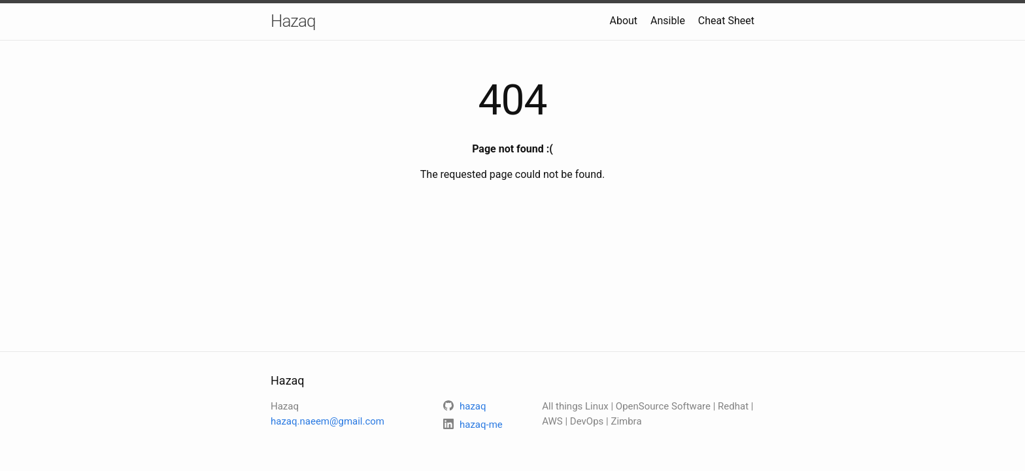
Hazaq (293, 21)
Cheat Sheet (726, 20)
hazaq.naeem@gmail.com (327, 421)
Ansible (667, 20)
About (623, 20)
